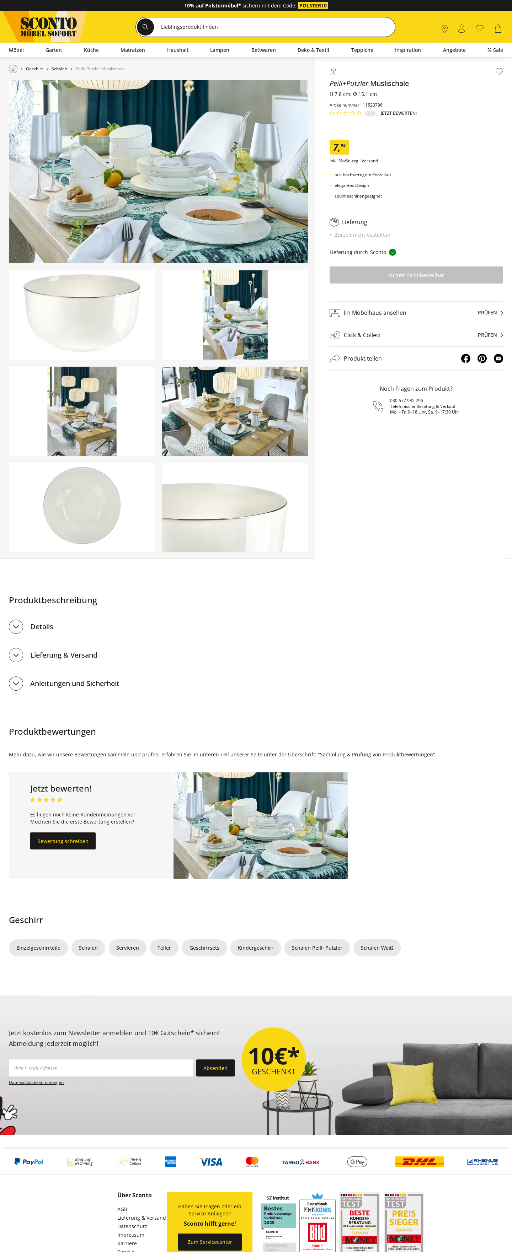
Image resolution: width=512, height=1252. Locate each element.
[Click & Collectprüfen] (416, 335)
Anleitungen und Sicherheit (74, 683)
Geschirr (26, 919)
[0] (479, 28)
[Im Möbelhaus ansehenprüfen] (416, 312)
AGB (122, 1209)
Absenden (215, 1068)
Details (41, 626)
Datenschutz (132, 1226)
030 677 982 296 (406, 401)
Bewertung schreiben (63, 841)
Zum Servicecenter (210, 1241)
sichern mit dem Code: (241, 5)
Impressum (130, 1234)
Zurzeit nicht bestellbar (416, 275)
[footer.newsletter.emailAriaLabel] (101, 1067)
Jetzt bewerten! (399, 113)
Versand (370, 161)
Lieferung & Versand (63, 655)
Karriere (127, 1243)
